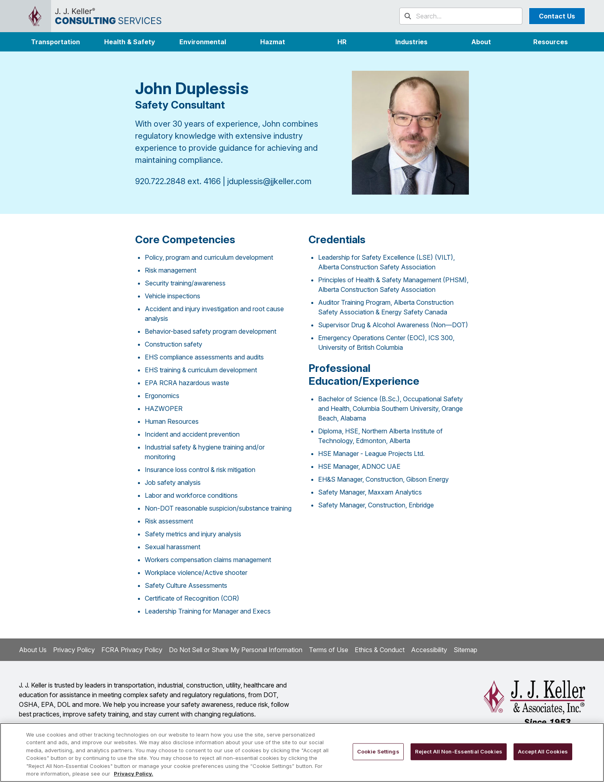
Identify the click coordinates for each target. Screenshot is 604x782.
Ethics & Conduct (380, 650)
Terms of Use (328, 650)
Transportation (55, 42)
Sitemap (465, 650)
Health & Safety (129, 42)
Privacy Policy (74, 650)
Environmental (202, 42)
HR (342, 42)
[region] (302, 752)
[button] (411, 41)
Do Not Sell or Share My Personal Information (235, 650)
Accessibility (429, 650)
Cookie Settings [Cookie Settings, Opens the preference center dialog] (378, 751)
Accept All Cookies (543, 751)
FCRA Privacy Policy (131, 650)
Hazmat (272, 42)
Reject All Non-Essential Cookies (458, 751)
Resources (550, 42)
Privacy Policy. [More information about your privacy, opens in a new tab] (133, 773)
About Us (33, 650)
